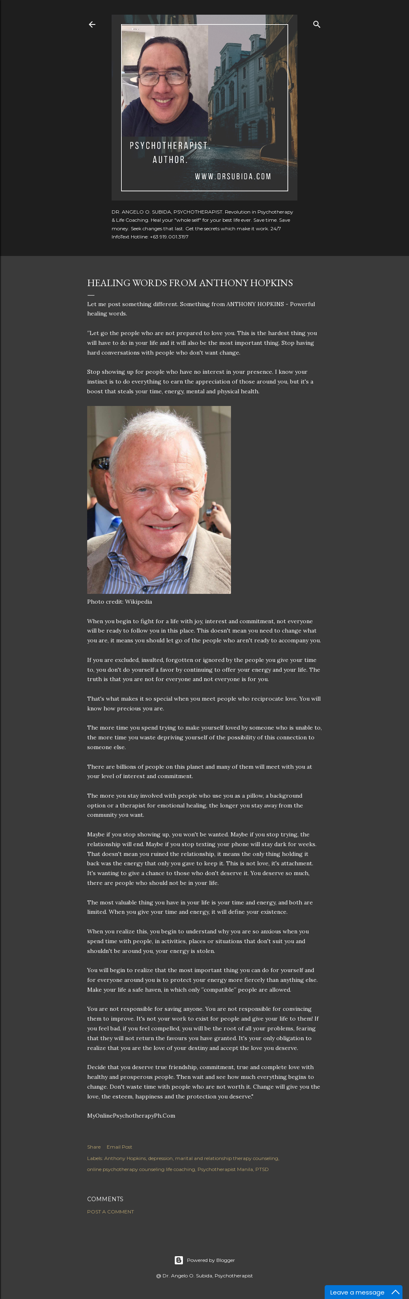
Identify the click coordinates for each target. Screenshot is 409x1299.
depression (160, 1158)
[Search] (317, 23)
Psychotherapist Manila (225, 1169)
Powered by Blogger (204, 1260)
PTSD (262, 1169)
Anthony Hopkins (125, 1158)
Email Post (119, 1147)
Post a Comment (110, 1212)
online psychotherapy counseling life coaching (141, 1169)
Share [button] (94, 1147)
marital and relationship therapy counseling (226, 1158)
